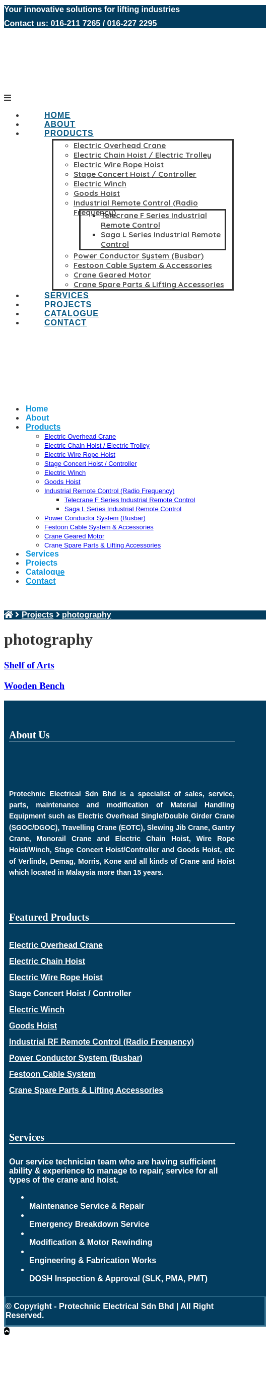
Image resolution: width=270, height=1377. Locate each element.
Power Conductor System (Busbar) (76, 1058)
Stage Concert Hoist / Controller (70, 993)
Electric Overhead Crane (56, 945)
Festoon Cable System (52, 1074)
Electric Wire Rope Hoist (56, 977)
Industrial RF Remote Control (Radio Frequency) (101, 1042)
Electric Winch (36, 1009)
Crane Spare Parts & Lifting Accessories (86, 1090)
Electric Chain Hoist (47, 961)
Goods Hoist (33, 1025)
